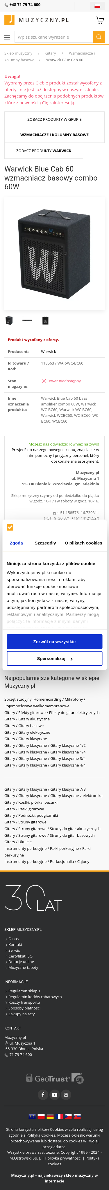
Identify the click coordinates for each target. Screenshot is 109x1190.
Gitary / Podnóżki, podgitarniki (31, 815)
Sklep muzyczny (18, 53)
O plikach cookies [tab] (83, 542)
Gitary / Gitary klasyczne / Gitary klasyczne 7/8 (45, 789)
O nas (11, 938)
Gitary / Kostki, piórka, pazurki (31, 802)
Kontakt (13, 944)
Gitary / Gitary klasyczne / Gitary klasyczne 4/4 (45, 765)
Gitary (50, 53)
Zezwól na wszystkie (54, 641)
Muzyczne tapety (21, 967)
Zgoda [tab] (16, 542)
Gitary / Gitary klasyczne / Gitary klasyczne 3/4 (45, 758)
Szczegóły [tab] (45, 542)
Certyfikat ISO (18, 956)
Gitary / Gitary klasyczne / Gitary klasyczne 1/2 (45, 745)
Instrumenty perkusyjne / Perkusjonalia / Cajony (46, 861)
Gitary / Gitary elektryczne (27, 732)
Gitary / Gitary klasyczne (25, 738)
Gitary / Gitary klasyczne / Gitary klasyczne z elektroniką (53, 795)
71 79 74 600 (18, 1054)
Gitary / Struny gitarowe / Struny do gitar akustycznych (52, 828)
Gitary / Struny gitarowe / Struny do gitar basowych (49, 835)
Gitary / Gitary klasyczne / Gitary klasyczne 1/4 (45, 752)
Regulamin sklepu (22, 991)
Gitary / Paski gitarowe (24, 809)
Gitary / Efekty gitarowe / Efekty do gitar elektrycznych (52, 712)
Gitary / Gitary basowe (24, 725)
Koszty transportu (22, 1002)
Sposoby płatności (22, 1008)
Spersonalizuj (54, 658)
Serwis (12, 950)
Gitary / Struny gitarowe (25, 822)
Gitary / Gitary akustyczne (27, 719)
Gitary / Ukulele (18, 841)
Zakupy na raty (19, 1013)
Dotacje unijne (19, 961)
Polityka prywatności (63, 1158)
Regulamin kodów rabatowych (33, 996)
